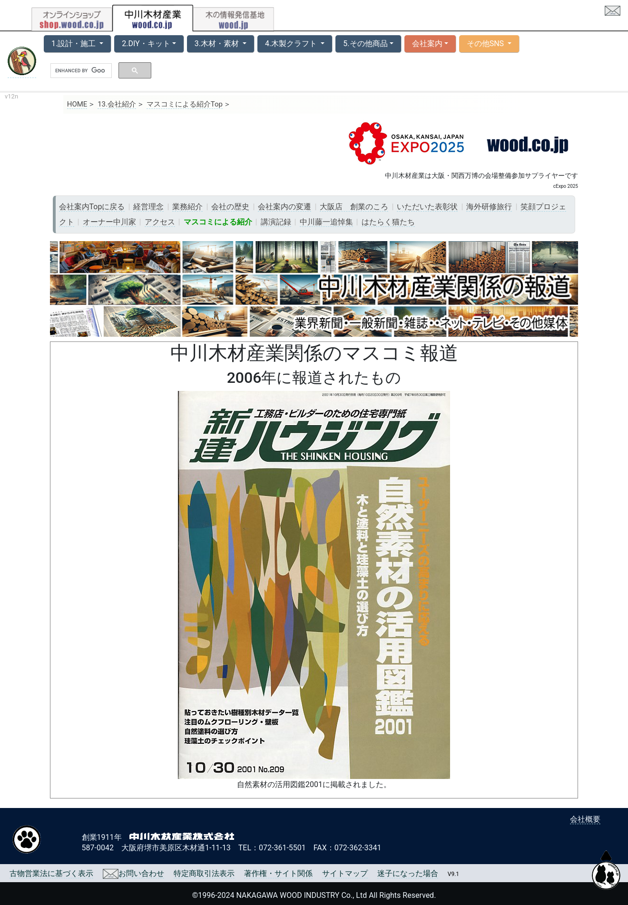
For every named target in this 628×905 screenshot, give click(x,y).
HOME (77, 104)
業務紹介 (187, 206)
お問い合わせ (133, 873)
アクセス (160, 221)
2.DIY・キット (146, 43)
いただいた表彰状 (427, 206)
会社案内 (427, 43)
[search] (80, 71)
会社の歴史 (230, 206)
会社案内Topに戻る (92, 206)
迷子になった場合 (407, 873)
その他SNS (486, 43)
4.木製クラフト (292, 43)
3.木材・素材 (218, 43)
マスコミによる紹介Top (185, 104)
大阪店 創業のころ (354, 206)
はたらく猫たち (388, 221)
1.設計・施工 (74, 43)
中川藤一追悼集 (326, 221)
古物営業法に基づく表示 (51, 873)
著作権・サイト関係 (278, 873)
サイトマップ (345, 873)
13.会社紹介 (117, 104)
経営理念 (148, 206)
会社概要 (585, 819)
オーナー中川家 (109, 221)
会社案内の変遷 (284, 206)
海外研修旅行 (489, 206)
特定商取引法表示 (204, 873)
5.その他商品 (365, 43)
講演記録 (276, 221)
